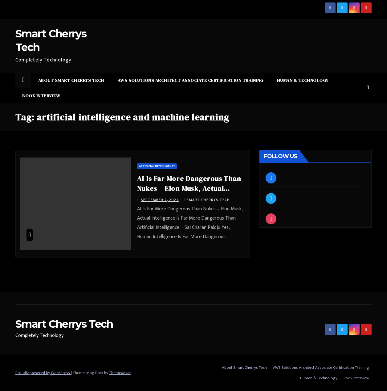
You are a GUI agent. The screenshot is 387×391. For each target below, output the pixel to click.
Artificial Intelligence (157, 166)
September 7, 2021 (160, 200)
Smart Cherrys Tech (207, 200)
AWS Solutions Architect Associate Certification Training (190, 80)
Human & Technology (302, 80)
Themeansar (120, 372)
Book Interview (41, 96)
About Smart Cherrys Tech (71, 80)
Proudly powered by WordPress (43, 372)
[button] (367, 88)
